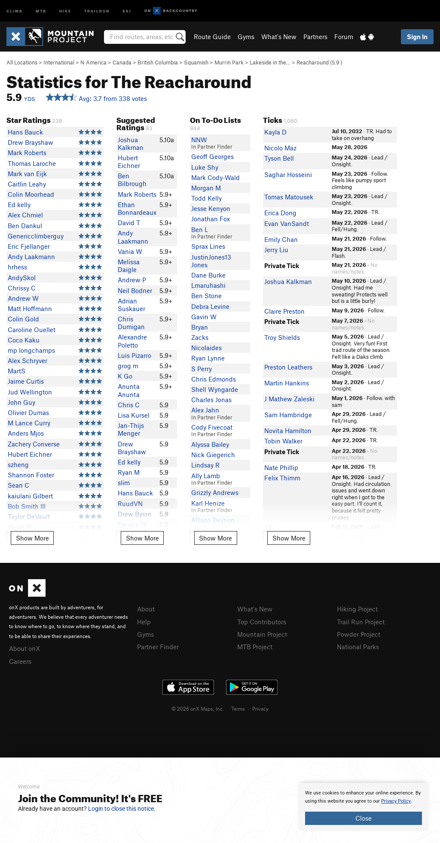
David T (129, 222)
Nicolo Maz (280, 148)
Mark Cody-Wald (215, 177)
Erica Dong (280, 213)
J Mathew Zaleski (289, 399)
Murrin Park (229, 62)
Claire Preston (284, 311)
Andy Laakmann (31, 256)
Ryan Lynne (208, 358)
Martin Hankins (286, 383)
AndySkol (22, 277)
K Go (125, 376)
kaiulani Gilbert (30, 496)
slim (124, 482)
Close (363, 818)
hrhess (17, 267)
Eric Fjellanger (29, 246)
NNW (199, 140)
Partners (315, 36)
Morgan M (206, 188)
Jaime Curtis (26, 381)
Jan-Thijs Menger (131, 429)
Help (144, 622)
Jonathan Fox (210, 219)
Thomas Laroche (32, 163)
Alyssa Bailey (210, 444)
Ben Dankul (25, 225)
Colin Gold (23, 319)
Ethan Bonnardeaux (137, 208)
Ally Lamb (205, 476)
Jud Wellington (30, 392)
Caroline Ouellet (31, 329)
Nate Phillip (281, 467)
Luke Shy (204, 167)
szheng (18, 464)
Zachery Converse (34, 444)
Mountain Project (262, 634)
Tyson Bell (279, 158)
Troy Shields (282, 337)
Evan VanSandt (286, 223)
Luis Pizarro (134, 355)
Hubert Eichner (30, 454)
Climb (14, 10)
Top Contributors (261, 622)
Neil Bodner (135, 290)
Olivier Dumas (28, 412)
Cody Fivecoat (211, 427)
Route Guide (212, 36)
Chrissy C (22, 288)
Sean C (18, 485)
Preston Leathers (288, 367)
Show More (32, 538)
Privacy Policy (396, 801)
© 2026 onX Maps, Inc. (197, 709)
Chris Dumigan (131, 322)
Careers (20, 661)
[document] (363, 807)
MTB (41, 10)
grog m (128, 366)
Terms (238, 709)
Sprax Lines (208, 246)
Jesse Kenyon (210, 208)
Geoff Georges (212, 156)
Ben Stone (206, 295)
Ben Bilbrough (132, 179)
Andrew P (132, 280)
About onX (24, 648)
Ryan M (129, 472)
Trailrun (97, 10)
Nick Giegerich (213, 454)
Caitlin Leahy (27, 184)
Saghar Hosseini (288, 174)
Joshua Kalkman (131, 143)
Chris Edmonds (213, 379)
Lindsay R (205, 465)
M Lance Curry (29, 423)
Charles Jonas (211, 399)
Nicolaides (206, 347)
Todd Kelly (206, 198)
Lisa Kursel (134, 415)
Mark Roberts (27, 152)
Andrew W (23, 298)
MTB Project (254, 647)
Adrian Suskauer (131, 304)
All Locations (21, 62)
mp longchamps (31, 350)
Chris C (129, 405)
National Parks (358, 647)
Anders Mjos (26, 433)
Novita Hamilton (288, 430)
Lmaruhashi (208, 285)
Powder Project (358, 634)
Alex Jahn (205, 410)
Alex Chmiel (25, 215)
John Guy (21, 402)
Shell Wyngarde (214, 389)
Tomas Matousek (288, 197)
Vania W (130, 251)
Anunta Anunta (129, 390)
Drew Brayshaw (30, 142)
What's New (278, 36)
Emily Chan (281, 239)
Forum (343, 36)
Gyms (246, 36)
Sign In (417, 36)
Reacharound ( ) (319, 62)
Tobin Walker (283, 441)
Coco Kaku (24, 340)
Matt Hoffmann (30, 308)
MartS (16, 371)
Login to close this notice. (122, 808)
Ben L (199, 229)
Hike (65, 10)
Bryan (199, 327)
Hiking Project (357, 609)
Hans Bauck (25, 132)
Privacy (260, 709)
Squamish (196, 62)
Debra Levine (210, 306)
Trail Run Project (361, 622)
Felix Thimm (282, 478)
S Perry (201, 369)
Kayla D (275, 132)
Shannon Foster (31, 475)
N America (93, 62)
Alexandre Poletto (132, 340)
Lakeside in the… (270, 62)
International (58, 62)
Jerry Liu (276, 250)
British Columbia (158, 62)
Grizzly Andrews (214, 492)
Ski (126, 10)
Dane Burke (208, 275)
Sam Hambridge (288, 414)
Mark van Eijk (27, 173)
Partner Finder (158, 647)
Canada (122, 62)
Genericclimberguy (36, 236)
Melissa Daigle (129, 265)
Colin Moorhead (31, 194)
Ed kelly (19, 204)
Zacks (199, 337)
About (146, 609)
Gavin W (204, 317)
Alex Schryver (27, 360)
